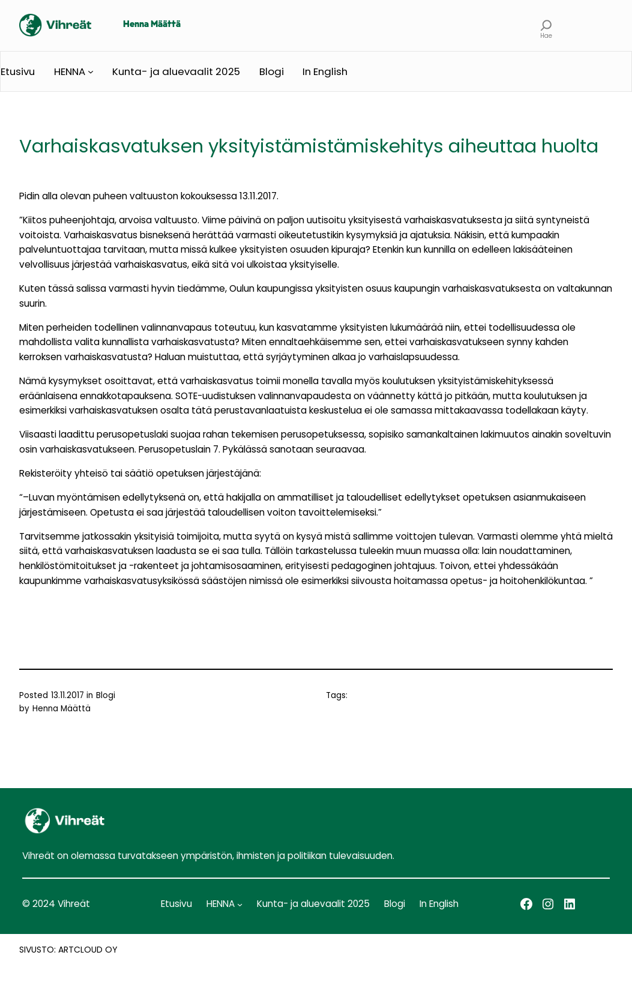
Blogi (105, 695)
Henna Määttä (152, 24)
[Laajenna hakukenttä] (545, 25)
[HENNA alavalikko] (91, 71)
